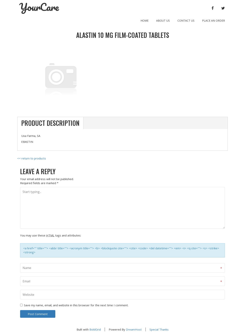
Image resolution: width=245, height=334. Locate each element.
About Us (163, 20)
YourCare (39, 7)
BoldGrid (95, 329)
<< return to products (31, 158)
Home (144, 20)
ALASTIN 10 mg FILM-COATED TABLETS (122, 35)
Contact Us (185, 20)
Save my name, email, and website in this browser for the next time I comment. (76, 305)
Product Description (50, 123)
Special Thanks (159, 329)
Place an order (213, 20)
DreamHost (134, 329)
